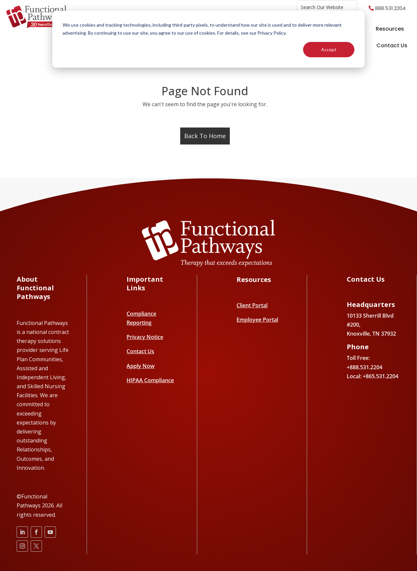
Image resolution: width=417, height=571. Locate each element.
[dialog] (208, 39)
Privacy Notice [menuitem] (145, 337)
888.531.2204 (390, 8)
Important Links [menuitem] (145, 283)
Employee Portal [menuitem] (257, 319)
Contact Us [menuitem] (391, 45)
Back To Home (205, 136)
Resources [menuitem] (390, 29)
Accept (328, 49)
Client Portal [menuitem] (251, 305)
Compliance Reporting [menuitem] (141, 318)
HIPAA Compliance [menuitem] (150, 380)
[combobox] (327, 7)
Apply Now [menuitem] (141, 366)
